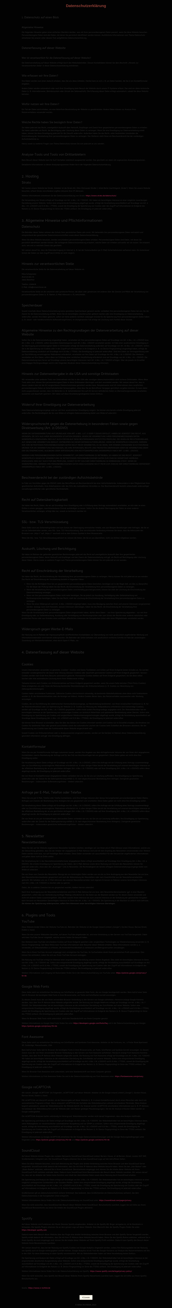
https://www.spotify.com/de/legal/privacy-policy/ (111, 1271)
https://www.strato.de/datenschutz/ (101, 195)
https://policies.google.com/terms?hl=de (92, 1140)
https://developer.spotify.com (34, 1230)
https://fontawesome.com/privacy (129, 1076)
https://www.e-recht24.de (39, 1288)
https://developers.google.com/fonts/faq (90, 1023)
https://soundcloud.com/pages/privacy (115, 1200)
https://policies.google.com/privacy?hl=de (39, 1026)
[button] (86, 1297)
